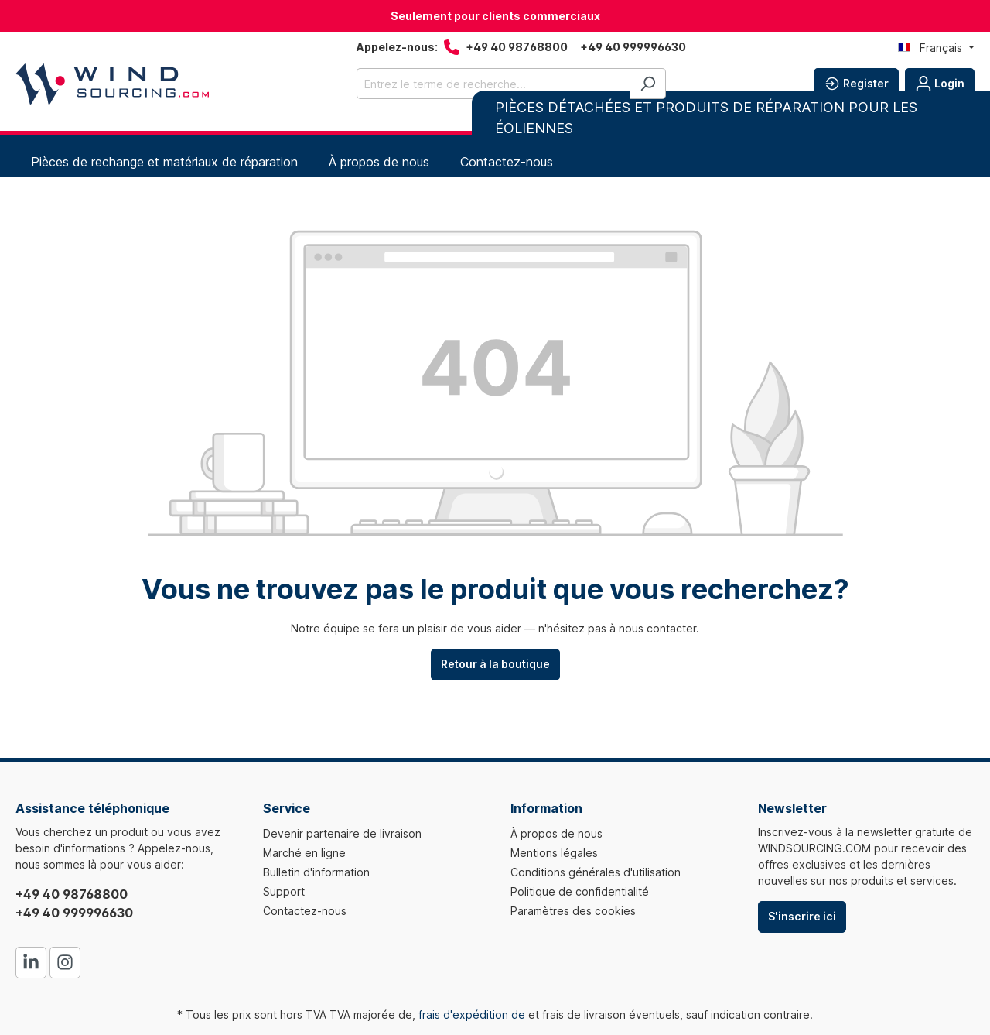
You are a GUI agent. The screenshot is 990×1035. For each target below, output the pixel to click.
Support (284, 891)
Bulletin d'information (316, 872)
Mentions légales (554, 852)
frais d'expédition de (471, 1014)
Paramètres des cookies (573, 910)
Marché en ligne (304, 852)
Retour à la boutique (495, 663)
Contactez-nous (304, 910)
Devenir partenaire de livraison (342, 833)
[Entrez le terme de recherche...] (493, 83)
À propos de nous (556, 833)
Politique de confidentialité (579, 891)
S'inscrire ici (802, 916)
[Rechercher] (648, 83)
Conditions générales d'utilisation (595, 872)
